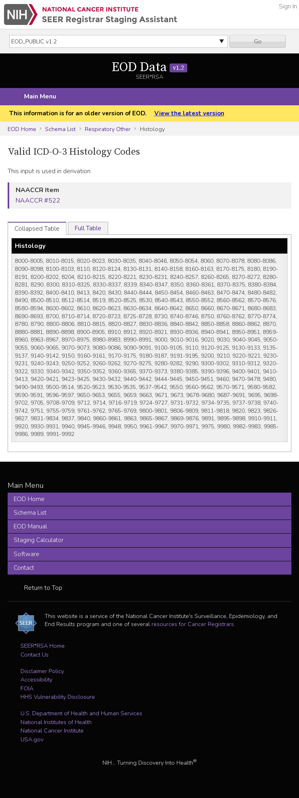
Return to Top (43, 587)
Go (258, 41)
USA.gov (31, 739)
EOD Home (22, 129)
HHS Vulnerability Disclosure (57, 697)
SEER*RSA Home (42, 646)
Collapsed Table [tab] (36, 228)
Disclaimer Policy (42, 671)
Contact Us (34, 655)
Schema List (60, 129)
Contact (24, 568)
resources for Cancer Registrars (193, 624)
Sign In (288, 6)
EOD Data (149, 67)
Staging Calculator (38, 540)
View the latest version (189, 113)
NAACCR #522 (38, 200)
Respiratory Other (108, 129)
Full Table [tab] (88, 228)
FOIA (26, 688)
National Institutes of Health (56, 722)
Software (26, 554)
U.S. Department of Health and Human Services (81, 713)
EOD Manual (30, 526)
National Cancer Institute (52, 730)
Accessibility (36, 679)
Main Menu (40, 96)
